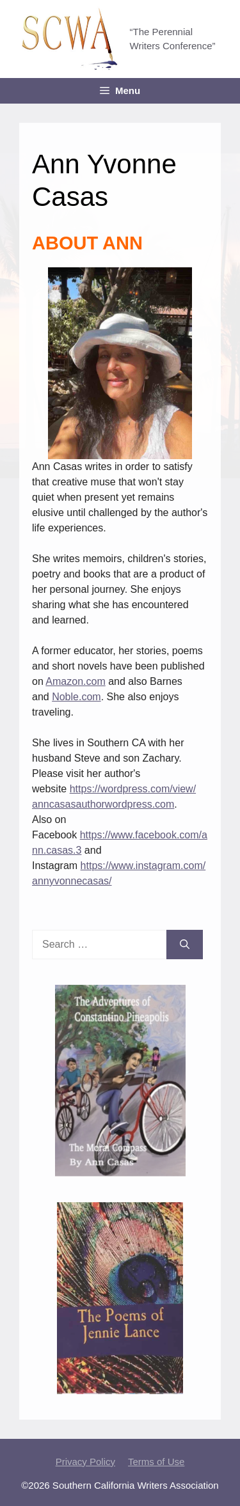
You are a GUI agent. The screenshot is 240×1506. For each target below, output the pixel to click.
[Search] (184, 944)
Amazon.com (75, 681)
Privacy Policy (85, 1461)
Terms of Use (156, 1461)
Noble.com (76, 696)
